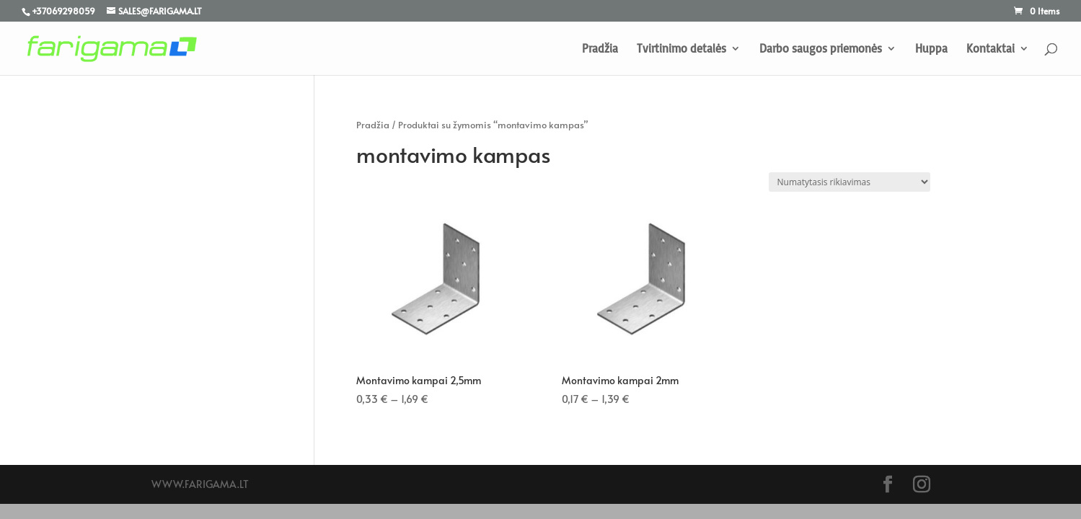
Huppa (931, 49)
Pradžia (600, 49)
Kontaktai (990, 49)
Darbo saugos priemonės (820, 49)
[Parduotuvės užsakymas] (849, 182)
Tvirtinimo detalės (681, 49)
